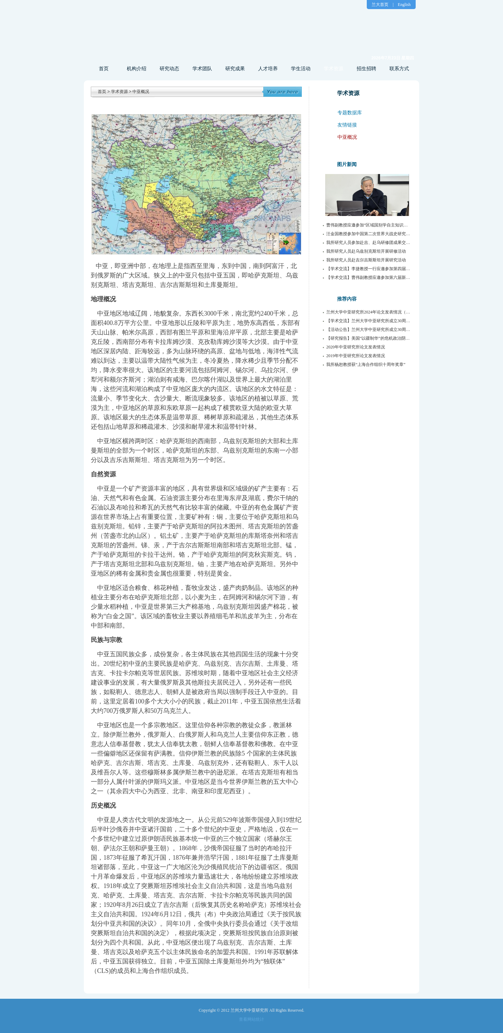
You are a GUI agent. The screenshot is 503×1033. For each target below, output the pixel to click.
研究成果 (235, 68)
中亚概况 (140, 91)
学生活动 (301, 68)
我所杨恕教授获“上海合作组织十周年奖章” (366, 364)
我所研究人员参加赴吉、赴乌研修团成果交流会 (370, 242)
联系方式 (399, 68)
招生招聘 (366, 68)
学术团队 (202, 68)
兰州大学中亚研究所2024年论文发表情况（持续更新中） (378, 312)
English (404, 4)
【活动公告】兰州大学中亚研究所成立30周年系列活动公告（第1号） (390, 329)
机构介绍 (136, 68)
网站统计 (255, 1019)
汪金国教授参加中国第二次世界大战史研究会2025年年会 (378, 233)
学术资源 (333, 68)
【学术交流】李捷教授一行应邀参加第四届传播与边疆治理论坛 (385, 268)
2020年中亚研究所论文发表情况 (355, 347)
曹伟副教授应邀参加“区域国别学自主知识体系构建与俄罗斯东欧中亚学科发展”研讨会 (405, 225)
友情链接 (347, 125)
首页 (104, 68)
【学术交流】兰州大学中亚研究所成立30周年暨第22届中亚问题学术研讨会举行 (399, 320)
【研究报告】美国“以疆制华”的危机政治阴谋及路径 (374, 338)
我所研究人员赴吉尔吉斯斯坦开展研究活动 (366, 260)
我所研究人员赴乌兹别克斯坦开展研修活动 (366, 251)
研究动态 (169, 68)
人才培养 (268, 68)
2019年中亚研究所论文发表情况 (355, 355)
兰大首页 (380, 4)
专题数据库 (349, 112)
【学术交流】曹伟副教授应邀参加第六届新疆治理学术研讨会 (382, 277)
